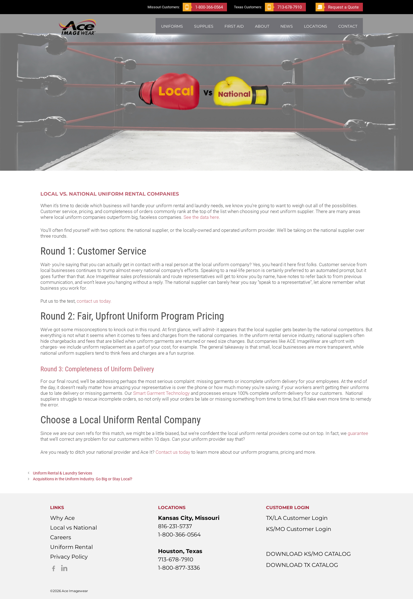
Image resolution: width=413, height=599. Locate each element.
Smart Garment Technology (161, 393)
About (262, 26)
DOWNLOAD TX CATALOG (302, 565)
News (286, 26)
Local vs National (73, 527)
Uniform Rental (71, 547)
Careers (60, 537)
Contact (347, 26)
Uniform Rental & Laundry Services (62, 473)
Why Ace (62, 518)
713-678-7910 (283, 7)
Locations (315, 26)
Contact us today (173, 452)
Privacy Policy (69, 556)
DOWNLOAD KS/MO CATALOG (308, 554)
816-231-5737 (175, 526)
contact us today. (94, 301)
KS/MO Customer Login (298, 529)
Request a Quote (337, 7)
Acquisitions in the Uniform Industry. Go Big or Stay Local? (82, 479)
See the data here (201, 217)
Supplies (203, 26)
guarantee (358, 433)
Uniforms (172, 26)
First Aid (234, 26)
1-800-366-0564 (203, 7)
